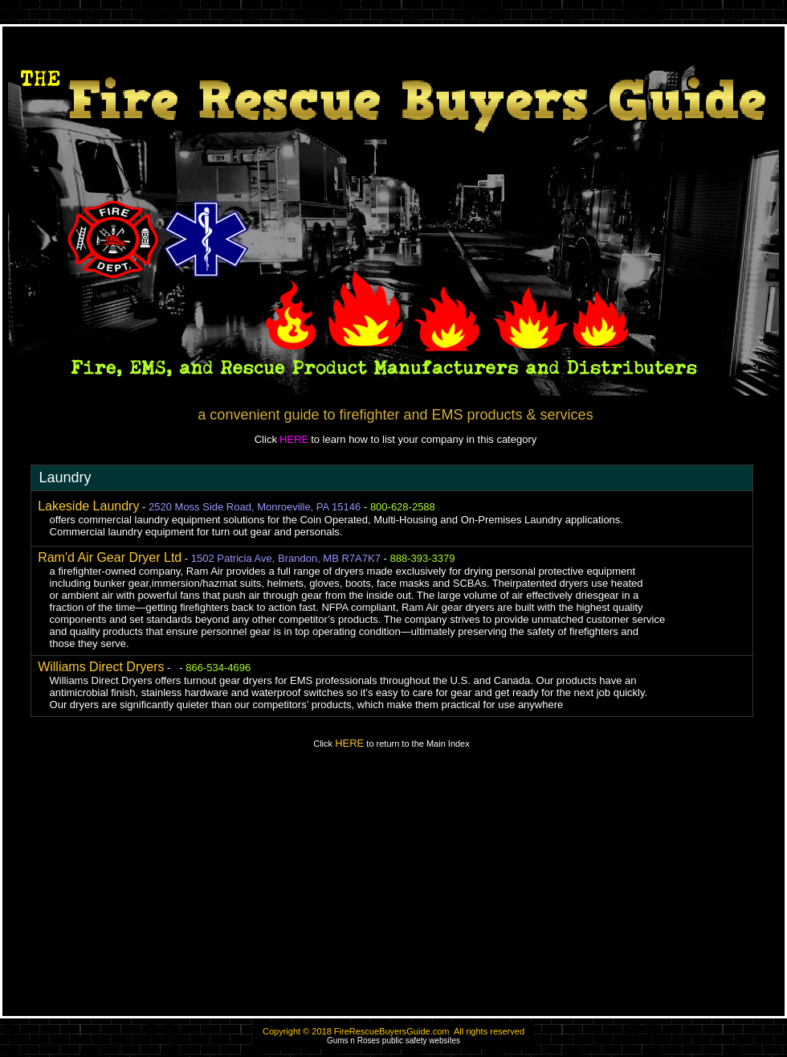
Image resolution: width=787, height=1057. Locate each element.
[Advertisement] (393, 889)
